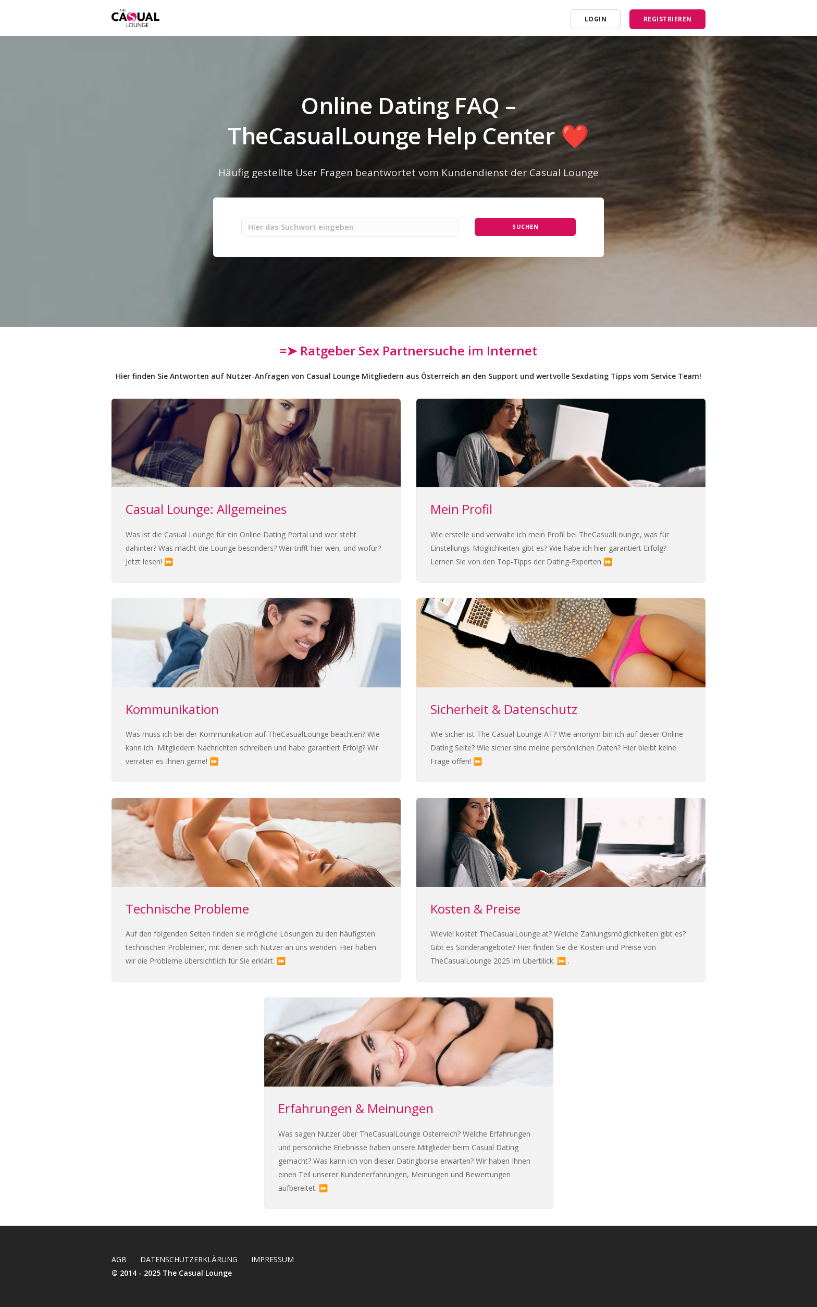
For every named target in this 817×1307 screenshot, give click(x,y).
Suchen (525, 227)
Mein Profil (461, 510)
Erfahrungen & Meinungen (356, 1109)
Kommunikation (172, 710)
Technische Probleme (187, 910)
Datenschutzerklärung (189, 1259)
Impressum (272, 1259)
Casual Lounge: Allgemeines (206, 510)
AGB (119, 1259)
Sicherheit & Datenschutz (503, 710)
